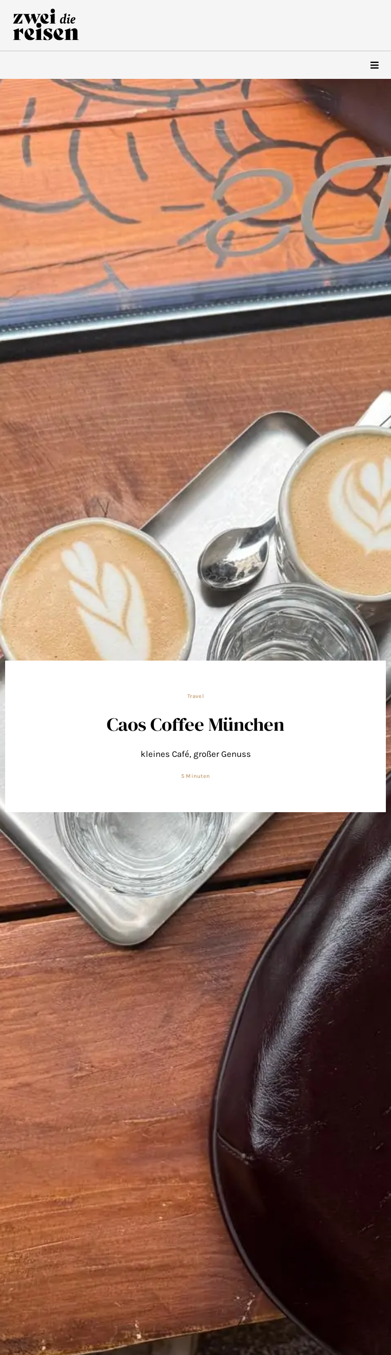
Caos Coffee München (195, 724)
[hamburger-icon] (374, 65)
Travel (195, 696)
